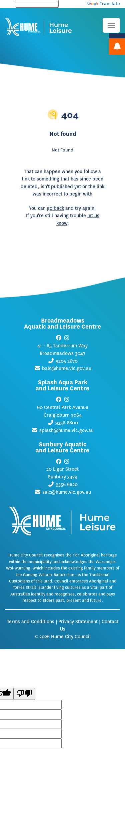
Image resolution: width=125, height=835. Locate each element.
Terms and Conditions (30, 621)
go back (55, 208)
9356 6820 (67, 484)
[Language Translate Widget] (37, 4)
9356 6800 (66, 423)
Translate (103, 4)
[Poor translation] (24, 694)
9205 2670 (67, 361)
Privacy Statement (78, 621)
